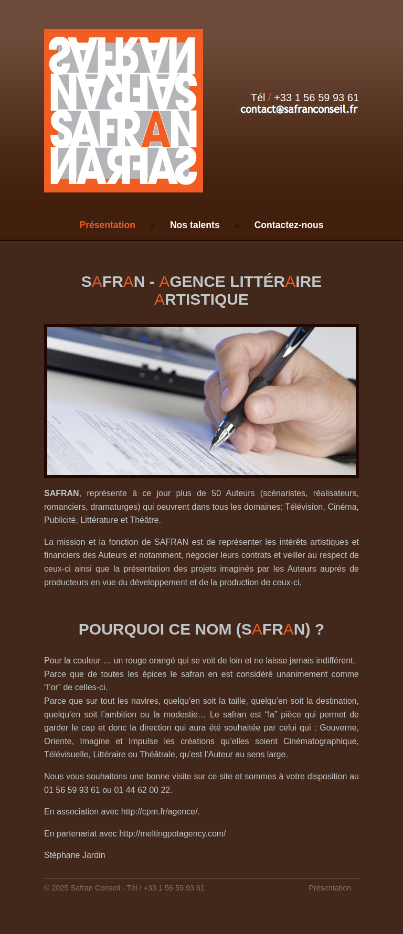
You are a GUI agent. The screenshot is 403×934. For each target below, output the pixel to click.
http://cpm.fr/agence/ (159, 811)
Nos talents (195, 225)
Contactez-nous (289, 225)
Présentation (107, 225)
